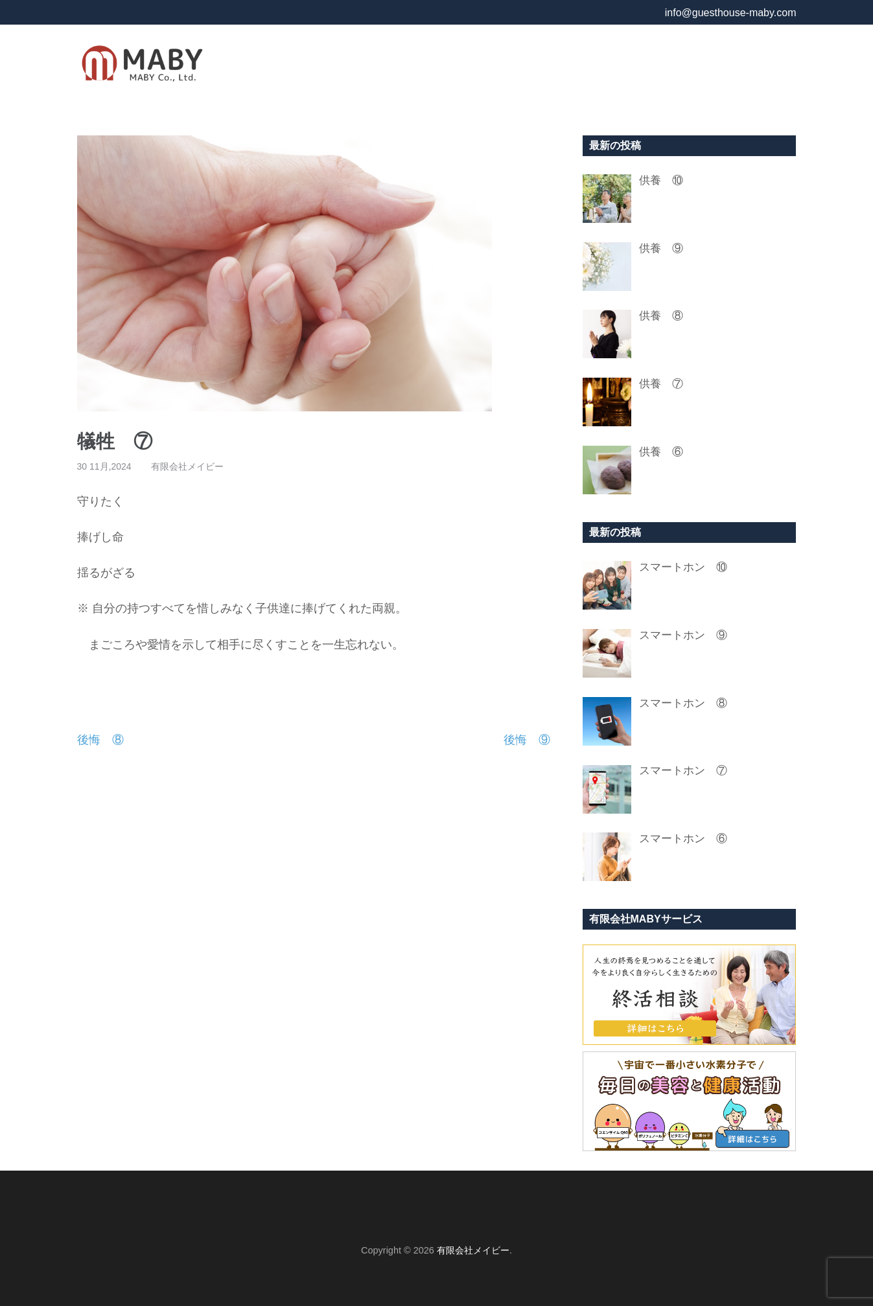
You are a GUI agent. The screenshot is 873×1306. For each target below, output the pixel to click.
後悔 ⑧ (100, 739)
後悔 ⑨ (527, 739)
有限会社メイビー (187, 466)
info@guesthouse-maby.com (731, 12)
